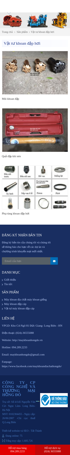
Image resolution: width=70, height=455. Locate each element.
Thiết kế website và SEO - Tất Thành (22, 430)
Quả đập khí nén (11, 156)
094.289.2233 (17, 451)
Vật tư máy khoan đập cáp (19, 308)
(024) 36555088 (52, 451)
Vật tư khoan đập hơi (42, 32)
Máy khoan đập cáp (15, 303)
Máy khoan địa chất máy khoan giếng (25, 299)
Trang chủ (7, 32)
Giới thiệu (10, 279)
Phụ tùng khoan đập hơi (15, 213)
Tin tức (8, 284)
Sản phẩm (22, 32)
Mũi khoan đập (10, 98)
